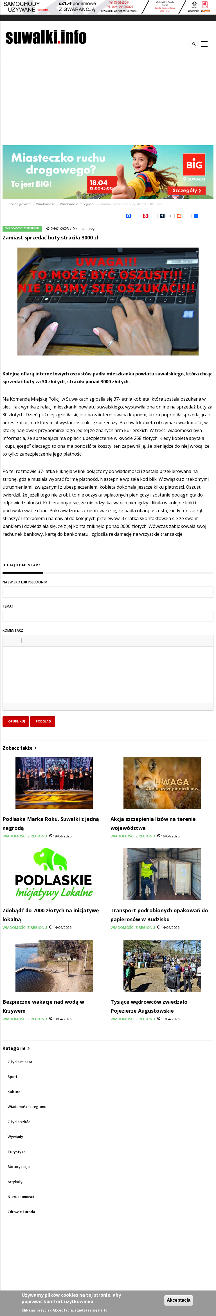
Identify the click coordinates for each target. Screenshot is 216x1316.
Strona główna (20, 204)
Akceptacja (179, 1300)
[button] (9, 640)
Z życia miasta (20, 1062)
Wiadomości (45, 204)
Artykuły (15, 1182)
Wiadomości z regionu (77, 204)
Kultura (14, 1092)
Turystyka (16, 1152)
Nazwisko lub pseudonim (25, 582)
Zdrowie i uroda (21, 1212)
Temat (8, 606)
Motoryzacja (19, 1166)
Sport (12, 1076)
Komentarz (13, 630)
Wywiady (15, 1136)
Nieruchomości (21, 1196)
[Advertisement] (108, 103)
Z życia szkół (19, 1122)
